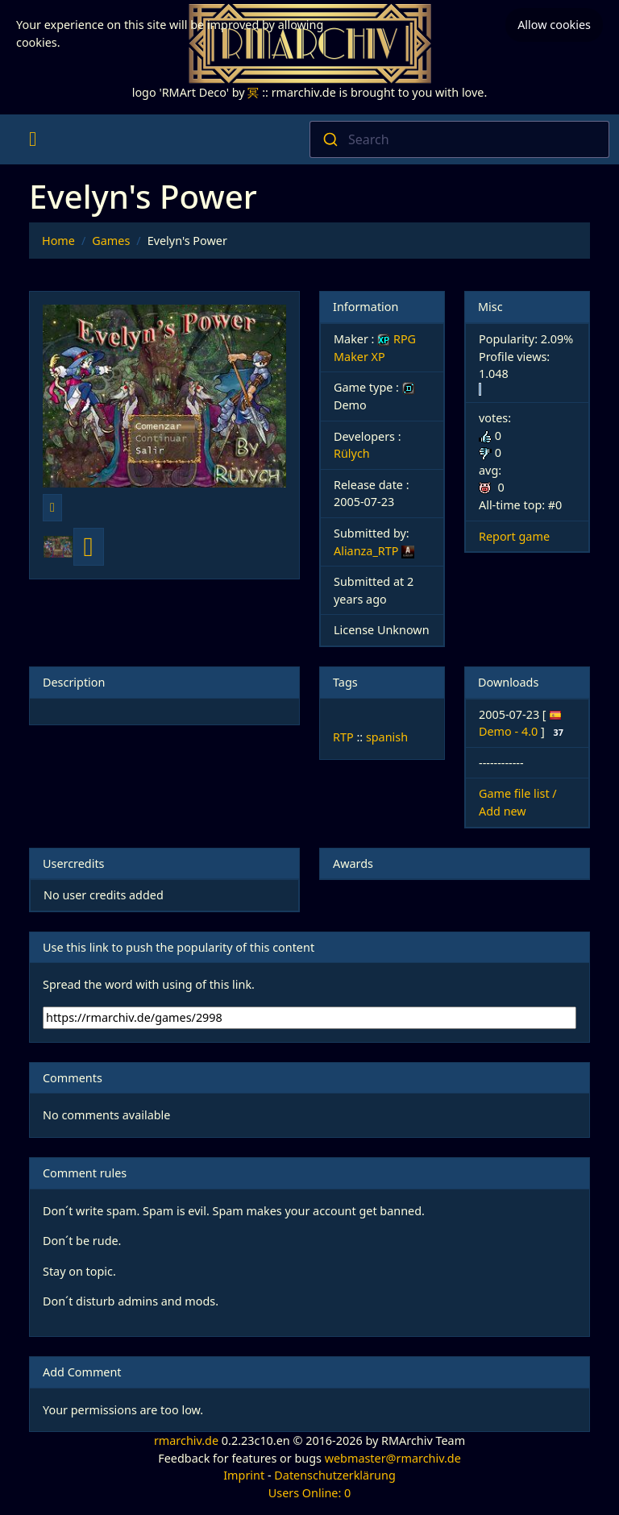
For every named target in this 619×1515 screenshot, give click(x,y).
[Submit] (329, 139)
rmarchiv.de (186, 1440)
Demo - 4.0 (510, 731)
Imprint (243, 1475)
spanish (387, 737)
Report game (514, 536)
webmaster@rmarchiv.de (393, 1458)
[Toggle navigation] (33, 139)
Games (111, 240)
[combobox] (459, 139)
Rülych (352, 453)
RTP (343, 737)
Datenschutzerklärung (334, 1475)
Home (58, 240)
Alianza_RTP (366, 550)
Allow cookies (554, 24)
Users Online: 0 (309, 1492)
